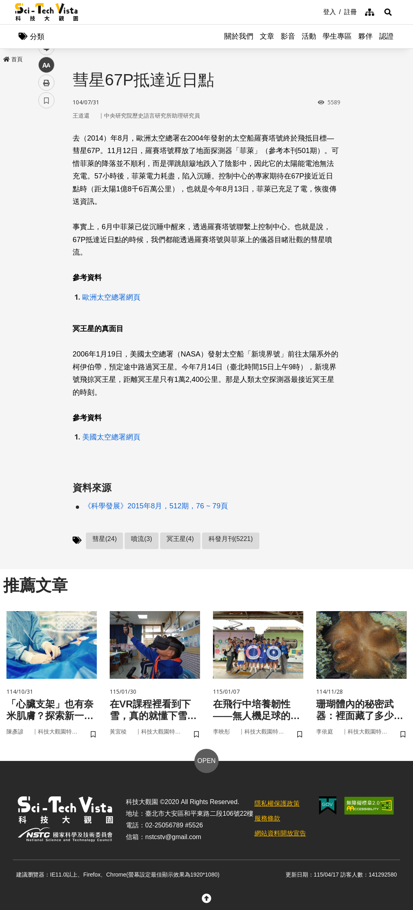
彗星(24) (104, 538)
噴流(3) (141, 538)
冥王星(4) (180, 538)
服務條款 (267, 818)
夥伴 (365, 36)
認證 (386, 36)
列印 (46, 225)
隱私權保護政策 (277, 803)
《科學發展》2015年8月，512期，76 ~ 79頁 (156, 506)
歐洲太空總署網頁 (111, 297)
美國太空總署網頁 (111, 437)
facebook (46, 154)
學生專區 (337, 36)
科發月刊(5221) (231, 538)
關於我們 (238, 36)
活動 (309, 36)
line (44, 189)
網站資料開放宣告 (280, 833)
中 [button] (46, 207)
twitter (46, 171)
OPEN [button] (206, 761)
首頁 (13, 59)
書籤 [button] (46, 242)
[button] (388, 12)
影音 (288, 36)
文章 (267, 36)
